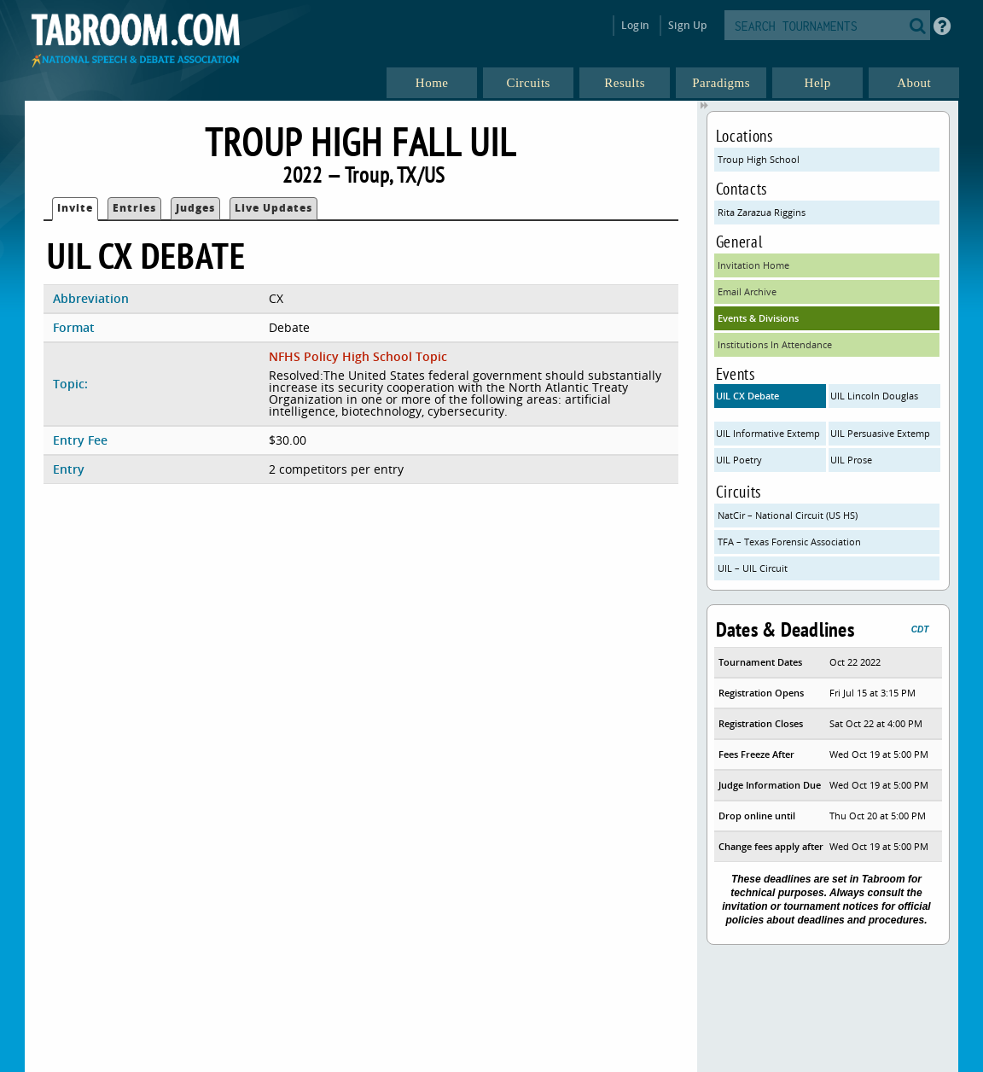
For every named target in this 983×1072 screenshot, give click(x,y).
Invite (75, 208)
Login (635, 25)
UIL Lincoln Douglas (874, 395)
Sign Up (687, 25)
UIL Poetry (739, 459)
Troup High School (759, 159)
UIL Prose (851, 459)
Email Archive (747, 291)
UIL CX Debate (747, 395)
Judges (195, 208)
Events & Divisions (758, 318)
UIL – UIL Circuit (753, 568)
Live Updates (273, 208)
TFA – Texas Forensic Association (789, 541)
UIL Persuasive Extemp (880, 433)
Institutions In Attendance (775, 344)
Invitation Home (753, 265)
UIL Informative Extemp (768, 433)
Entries (134, 208)
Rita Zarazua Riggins (762, 212)
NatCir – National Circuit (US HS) (788, 515)
